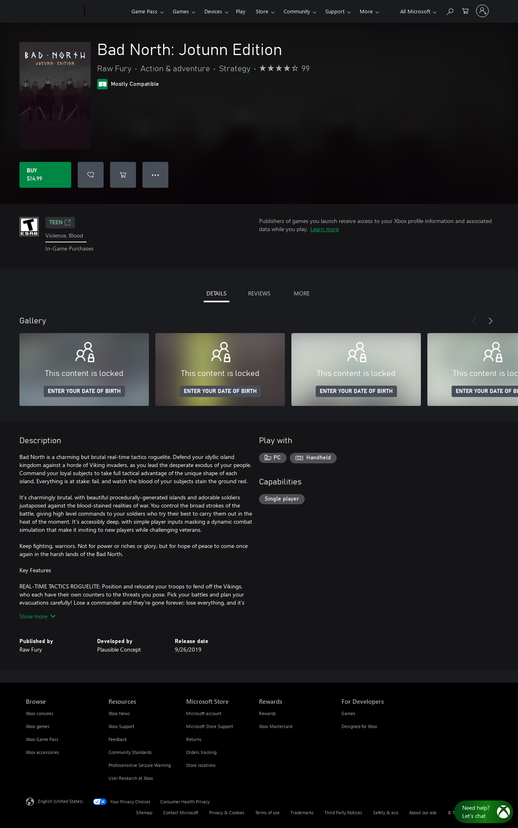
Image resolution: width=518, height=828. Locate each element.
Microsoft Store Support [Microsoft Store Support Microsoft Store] (209, 726)
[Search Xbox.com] (449, 10)
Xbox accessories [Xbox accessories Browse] (42, 752)
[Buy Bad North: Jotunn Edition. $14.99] (45, 175)
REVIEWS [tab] (259, 293)
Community (297, 11)
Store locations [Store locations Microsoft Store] (201, 765)
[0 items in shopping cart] (465, 10)
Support (334, 11)
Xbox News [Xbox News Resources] (119, 713)
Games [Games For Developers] (348, 713)
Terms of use (267, 812)
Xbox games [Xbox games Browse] (37, 726)
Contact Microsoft (180, 812)
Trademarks (302, 812)
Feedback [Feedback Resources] (117, 739)
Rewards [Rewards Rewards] (267, 713)
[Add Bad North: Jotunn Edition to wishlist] (91, 175)
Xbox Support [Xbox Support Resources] (121, 726)
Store (262, 11)
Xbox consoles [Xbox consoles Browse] (39, 713)
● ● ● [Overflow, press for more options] (155, 174)
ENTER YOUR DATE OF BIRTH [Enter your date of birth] (84, 391)
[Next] (490, 321)
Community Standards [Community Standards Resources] (130, 752)
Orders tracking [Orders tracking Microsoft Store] (201, 752)
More (366, 11)
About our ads (423, 812)
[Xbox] (107, 11)
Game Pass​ (144, 11)
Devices (213, 11)
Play (240, 11)
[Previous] (474, 321)
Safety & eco (385, 812)
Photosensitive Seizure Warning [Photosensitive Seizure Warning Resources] (139, 765)
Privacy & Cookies (226, 812)
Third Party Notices (343, 812)
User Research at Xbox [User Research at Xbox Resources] (130, 778)
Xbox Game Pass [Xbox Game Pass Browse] (42, 739)
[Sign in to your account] (482, 11)
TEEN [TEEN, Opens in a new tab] (60, 222)
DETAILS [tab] (216, 293)
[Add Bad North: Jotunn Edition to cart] (123, 175)
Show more (37, 616)
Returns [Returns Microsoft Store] (194, 739)
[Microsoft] (53, 11)
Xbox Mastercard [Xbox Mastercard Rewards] (275, 726)
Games (181, 11)
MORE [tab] (302, 293)
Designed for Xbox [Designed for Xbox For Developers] (359, 726)
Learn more (324, 229)
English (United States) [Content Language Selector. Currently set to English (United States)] (60, 800)
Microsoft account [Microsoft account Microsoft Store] (203, 713)
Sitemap (144, 812)
